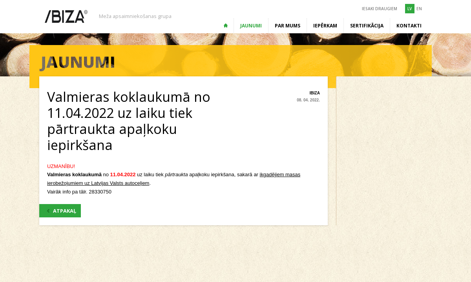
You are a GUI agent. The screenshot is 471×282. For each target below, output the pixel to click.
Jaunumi (251, 25)
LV (409, 8)
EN (419, 8)
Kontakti (409, 25)
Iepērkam (325, 25)
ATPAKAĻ (61, 210)
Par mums (287, 25)
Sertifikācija (366, 25)
